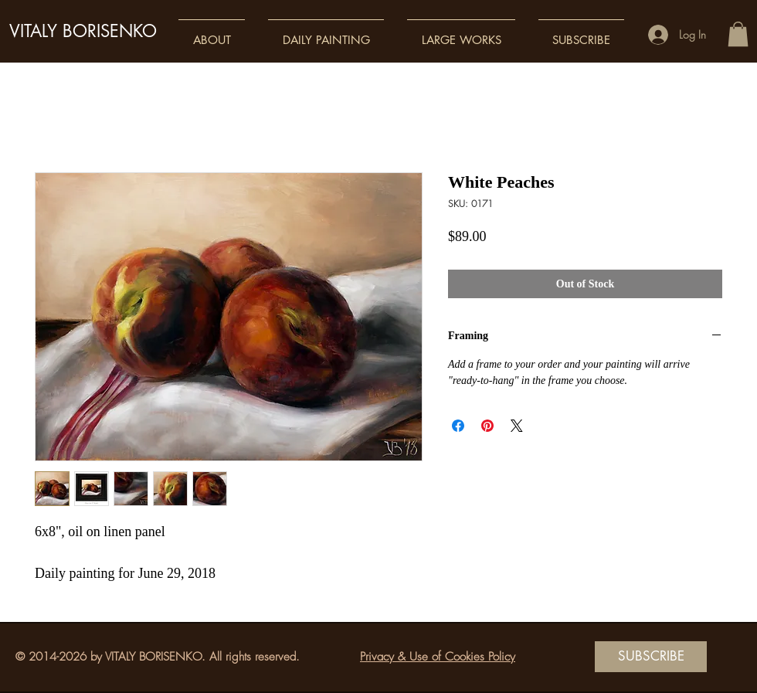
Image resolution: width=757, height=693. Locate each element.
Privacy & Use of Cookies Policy (437, 656)
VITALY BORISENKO (83, 31)
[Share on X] (516, 425)
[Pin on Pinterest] (487, 425)
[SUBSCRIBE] (651, 656)
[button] (211, 32)
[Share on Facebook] (458, 425)
